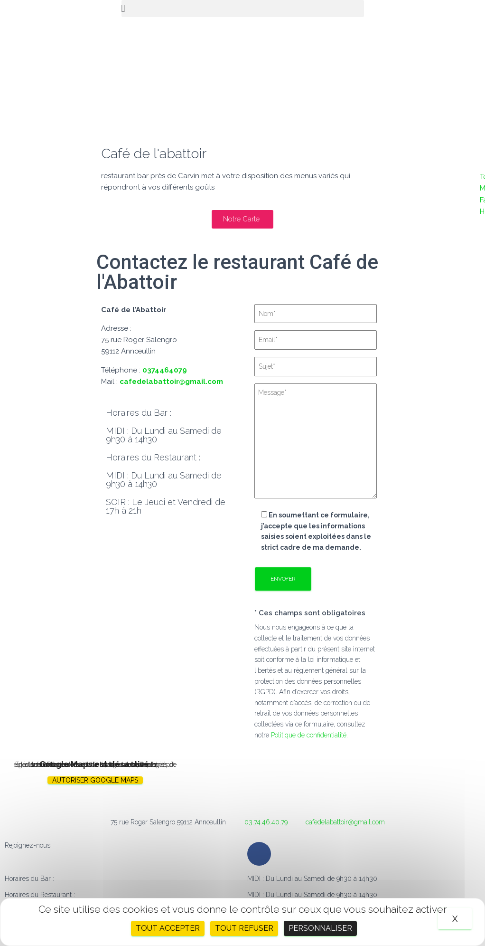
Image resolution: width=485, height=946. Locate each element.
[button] (242, 8)
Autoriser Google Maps (95, 780)
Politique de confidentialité (308, 735)
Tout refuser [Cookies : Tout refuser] (244, 928)
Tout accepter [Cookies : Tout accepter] (168, 928)
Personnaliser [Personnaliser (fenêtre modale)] (320, 928)
